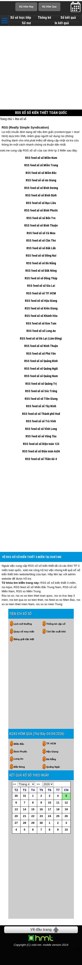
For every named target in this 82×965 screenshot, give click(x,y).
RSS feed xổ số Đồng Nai (41, 255)
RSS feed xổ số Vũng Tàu (41, 436)
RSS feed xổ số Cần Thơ (41, 240)
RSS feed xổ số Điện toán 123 (41, 444)
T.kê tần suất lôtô (56, 631)
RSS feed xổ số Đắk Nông (41, 270)
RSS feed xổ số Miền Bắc (41, 173)
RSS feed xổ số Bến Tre (41, 218)
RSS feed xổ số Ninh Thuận (41, 346)
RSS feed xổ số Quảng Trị (41, 383)
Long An (18, 758)
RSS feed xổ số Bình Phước (41, 210)
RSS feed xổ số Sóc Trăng (41, 391)
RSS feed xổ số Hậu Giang (41, 300)
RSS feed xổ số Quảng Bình (41, 361)
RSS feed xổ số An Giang (41, 180)
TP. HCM (51, 743)
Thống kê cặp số (55, 624)
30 (16, 795)
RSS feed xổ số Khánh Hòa (41, 316)
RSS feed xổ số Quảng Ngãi (41, 368)
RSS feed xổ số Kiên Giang (41, 308)
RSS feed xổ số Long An (41, 331)
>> (38, 784)
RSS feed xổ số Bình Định (41, 195)
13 (16, 809)
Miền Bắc (19, 744)
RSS (77, 949)
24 (49, 816)
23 (41, 816)
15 (32, 809)
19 (66, 809)
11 (57, 802)
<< (14, 784)
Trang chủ (6, 119)
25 (57, 816)
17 (49, 809)
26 (66, 816)
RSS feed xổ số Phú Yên (41, 353)
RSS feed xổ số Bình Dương (41, 188)
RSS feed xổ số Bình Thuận (41, 225)
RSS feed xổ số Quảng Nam (41, 376)
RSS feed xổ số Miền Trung (41, 165)
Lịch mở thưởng (23, 624)
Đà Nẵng (51, 759)
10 (49, 802)
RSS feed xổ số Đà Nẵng (41, 263)
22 (32, 816)
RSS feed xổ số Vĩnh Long (41, 429)
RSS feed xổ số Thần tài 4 (41, 459)
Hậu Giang (52, 751)
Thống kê (44, 18)
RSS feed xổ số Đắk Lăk (41, 248)
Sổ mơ (26, 23)
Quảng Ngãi (53, 767)
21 (24, 816)
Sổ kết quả (68, 18)
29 (32, 822)
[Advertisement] (41, 68)
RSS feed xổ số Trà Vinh (41, 421)
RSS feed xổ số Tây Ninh (41, 406)
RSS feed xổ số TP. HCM (41, 293)
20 (16, 816)
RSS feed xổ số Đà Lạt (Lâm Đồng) (41, 338)
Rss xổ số (20, 119)
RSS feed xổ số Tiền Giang (41, 398)
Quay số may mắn (24, 631)
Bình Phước (20, 751)
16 (41, 809)
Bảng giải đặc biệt (24, 639)
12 (66, 802)
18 (57, 809)
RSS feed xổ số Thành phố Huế (41, 414)
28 (24, 822)
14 (24, 809)
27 (16, 822)
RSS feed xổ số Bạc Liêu (41, 203)
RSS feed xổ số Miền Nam (41, 158)
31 (24, 795)
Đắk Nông (19, 767)
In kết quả (62, 23)
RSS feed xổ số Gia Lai (41, 285)
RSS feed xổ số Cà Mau (41, 233)
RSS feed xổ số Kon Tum (41, 323)
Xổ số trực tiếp (20, 18)
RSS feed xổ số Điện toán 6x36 (41, 451)
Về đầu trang (41, 929)
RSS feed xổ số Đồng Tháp (41, 278)
